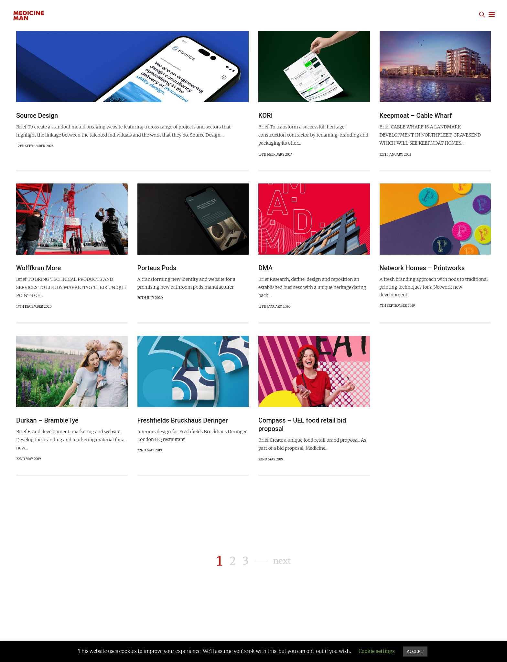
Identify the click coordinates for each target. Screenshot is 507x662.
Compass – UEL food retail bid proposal (302, 426)
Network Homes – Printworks (422, 269)
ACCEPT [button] (415, 651)
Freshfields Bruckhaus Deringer (182, 422)
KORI (265, 115)
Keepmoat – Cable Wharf (416, 115)
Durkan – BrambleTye (47, 422)
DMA (265, 269)
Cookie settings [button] (377, 651)
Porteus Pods (157, 269)
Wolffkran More (38, 269)
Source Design (37, 115)
